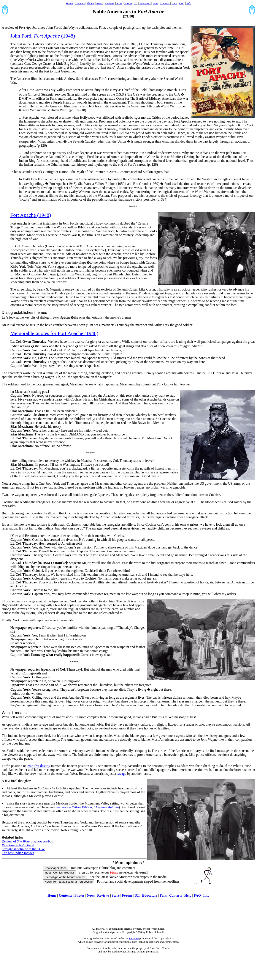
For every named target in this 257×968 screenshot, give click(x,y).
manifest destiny (38, 766)
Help (174, 3)
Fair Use (133, 938)
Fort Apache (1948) (30, 215)
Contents (80, 3)
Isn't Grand (18, 845)
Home (69, 3)
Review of (27, 841)
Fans (155, 3)
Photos (90, 3)
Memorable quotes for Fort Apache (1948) (54, 333)
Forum (128, 3)
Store (119, 3)
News (99, 3)
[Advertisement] (128, 914)
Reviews (109, 3)
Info (188, 3)
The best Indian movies (18, 853)
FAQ (181, 3)
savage (121, 773)
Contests (165, 3)
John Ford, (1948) (42, 36)
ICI (135, 3)
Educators (145, 3)
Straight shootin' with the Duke (23, 849)
